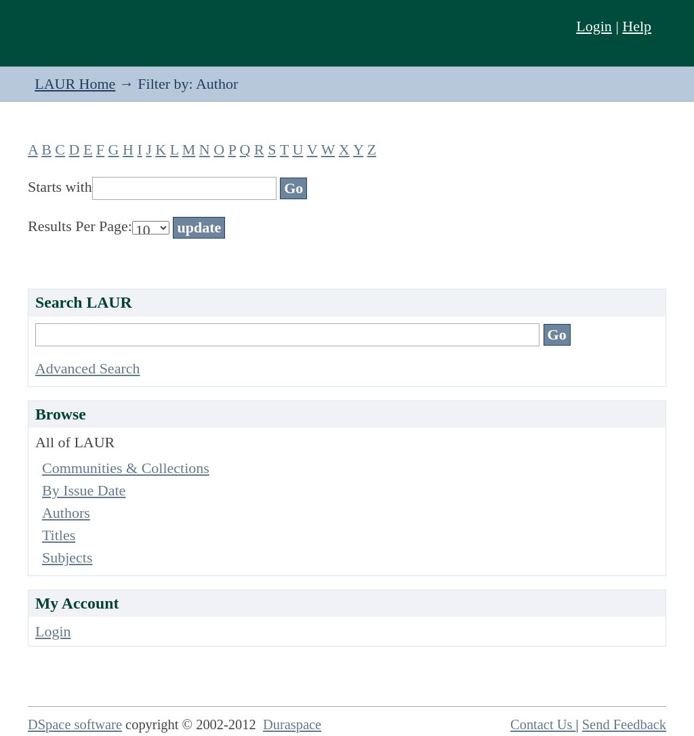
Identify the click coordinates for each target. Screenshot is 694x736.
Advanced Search (87, 368)
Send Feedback (624, 724)
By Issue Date (83, 490)
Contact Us (543, 724)
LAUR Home (75, 83)
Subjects (67, 557)
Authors (66, 512)
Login (594, 26)
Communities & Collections (125, 467)
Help (636, 26)
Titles (58, 535)
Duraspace (292, 724)
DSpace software (75, 724)
